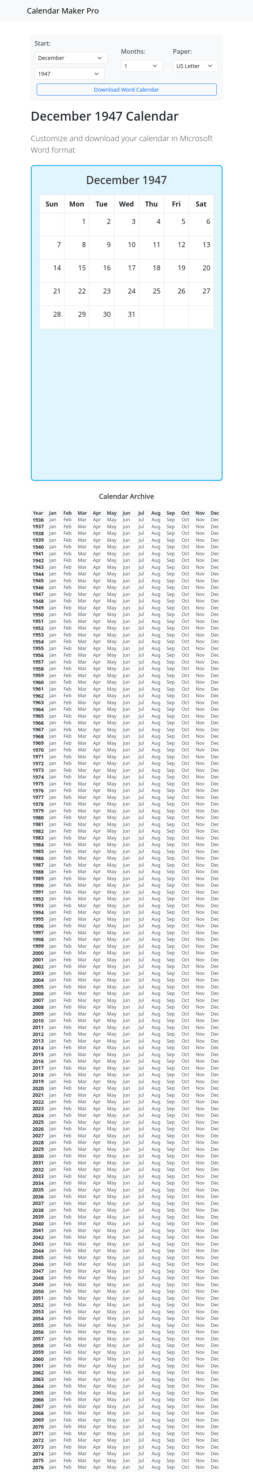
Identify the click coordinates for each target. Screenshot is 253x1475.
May (111, 519)
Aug (155, 519)
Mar (82, 519)
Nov (200, 519)
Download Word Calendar (126, 89)
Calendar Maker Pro (63, 10)
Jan (52, 519)
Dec (215, 519)
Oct (185, 519)
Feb (67, 519)
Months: (133, 51)
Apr (97, 519)
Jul (141, 519)
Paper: (182, 51)
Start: (43, 43)
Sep (170, 519)
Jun (126, 519)
